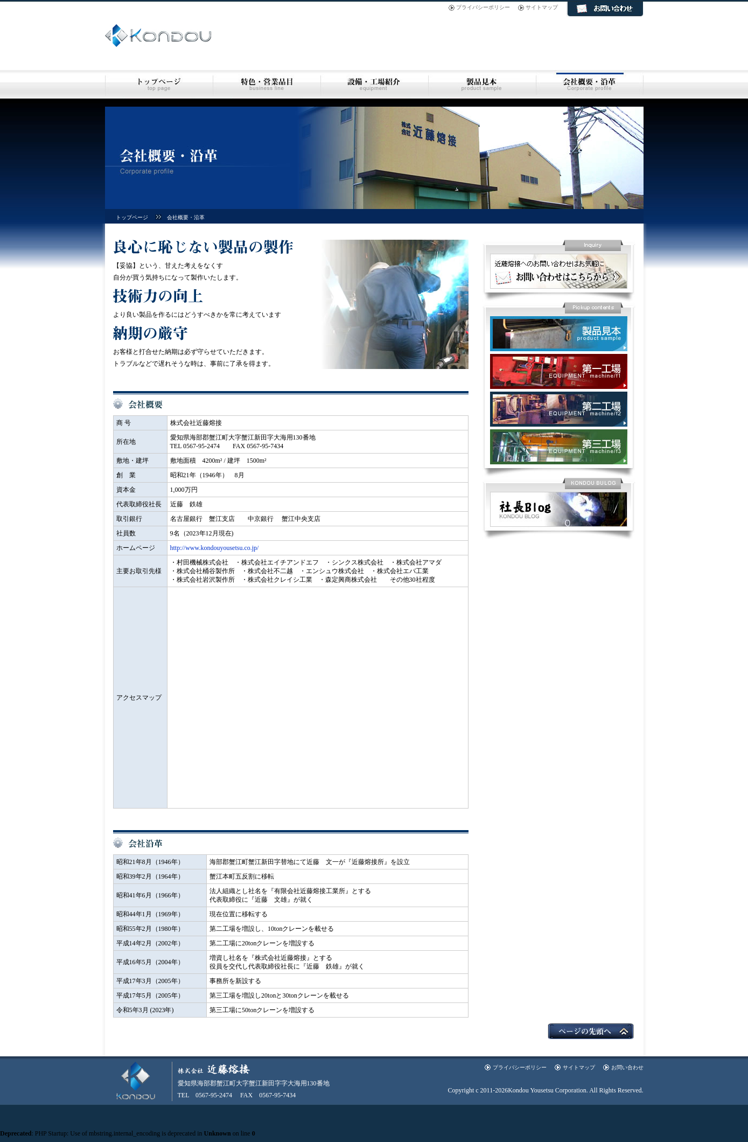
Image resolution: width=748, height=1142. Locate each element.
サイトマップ (542, 7)
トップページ (132, 217)
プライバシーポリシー (483, 7)
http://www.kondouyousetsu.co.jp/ (214, 548)
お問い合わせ (627, 1067)
